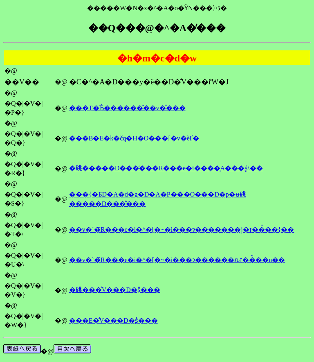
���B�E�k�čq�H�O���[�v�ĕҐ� (134, 138)
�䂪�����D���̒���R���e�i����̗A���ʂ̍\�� (166, 168)
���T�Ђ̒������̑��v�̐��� (127, 107)
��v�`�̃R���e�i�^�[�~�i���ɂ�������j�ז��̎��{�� (181, 229)
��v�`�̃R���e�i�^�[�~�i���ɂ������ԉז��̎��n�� (177, 259)
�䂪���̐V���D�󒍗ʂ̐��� (114, 289)
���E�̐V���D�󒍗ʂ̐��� (113, 320)
